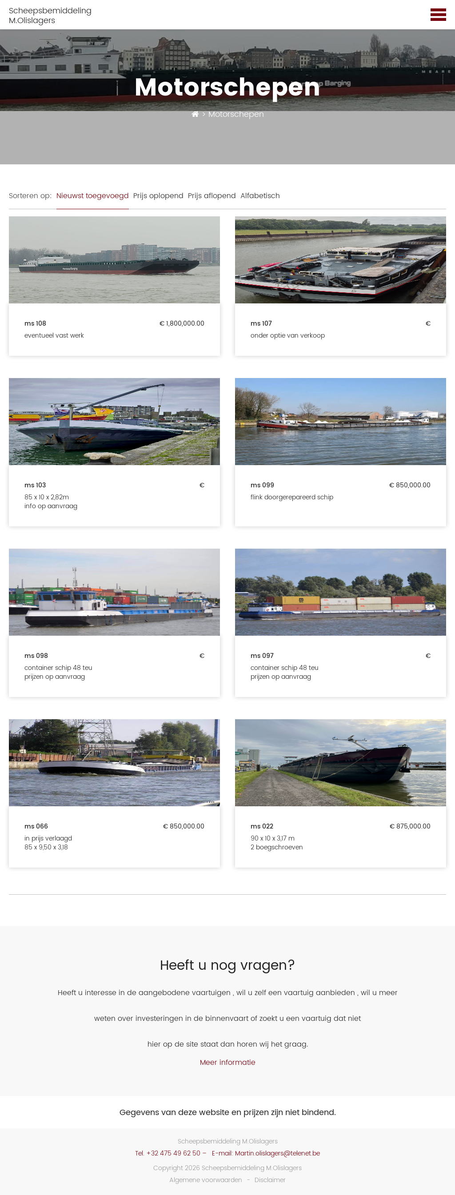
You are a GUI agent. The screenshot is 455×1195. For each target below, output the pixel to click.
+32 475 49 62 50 (173, 1153)
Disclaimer (270, 1180)
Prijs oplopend (158, 196)
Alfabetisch (260, 196)
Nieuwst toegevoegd (92, 196)
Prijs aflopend (212, 196)
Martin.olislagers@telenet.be (277, 1153)
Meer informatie (227, 1062)
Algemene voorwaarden (205, 1180)
